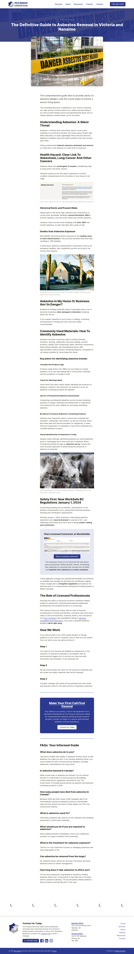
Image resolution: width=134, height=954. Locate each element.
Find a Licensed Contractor (67, 556)
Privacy (54, 951)
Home (123, 924)
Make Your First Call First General (67, 704)
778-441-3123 (30, 941)
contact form (45, 933)
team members (49, 618)
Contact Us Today (67, 727)
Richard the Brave (120, 951)
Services (58, 4)
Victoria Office (77, 934)
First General (17, 951)
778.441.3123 (118, 4)
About (68, 4)
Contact (99, 4)
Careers (89, 4)
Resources (78, 4)
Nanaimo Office (77, 923)
